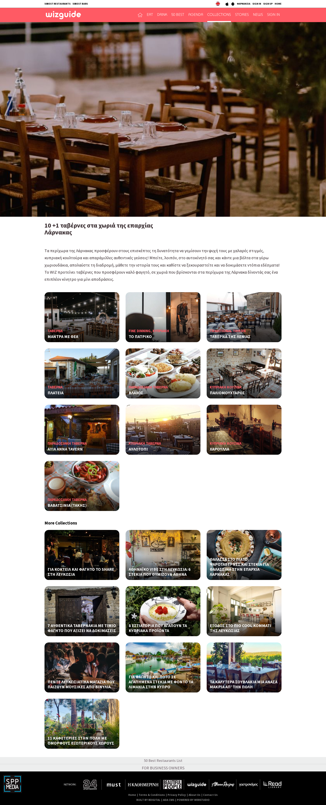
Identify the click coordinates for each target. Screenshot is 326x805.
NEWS (258, 15)
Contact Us (210, 795)
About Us (194, 795)
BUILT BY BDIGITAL (148, 800)
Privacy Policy (177, 795)
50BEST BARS (80, 3)
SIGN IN (256, 3)
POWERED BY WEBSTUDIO (193, 800)
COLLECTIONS (219, 15)
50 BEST (177, 15)
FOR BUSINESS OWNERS (163, 767)
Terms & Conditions (152, 795)
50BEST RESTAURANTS (57, 3)
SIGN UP (268, 3)
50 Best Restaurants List (163, 760)
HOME (278, 3)
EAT (150, 15)
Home (132, 795)
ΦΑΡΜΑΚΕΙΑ (243, 3)
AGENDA (195, 15)
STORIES (242, 15)
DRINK (162, 15)
